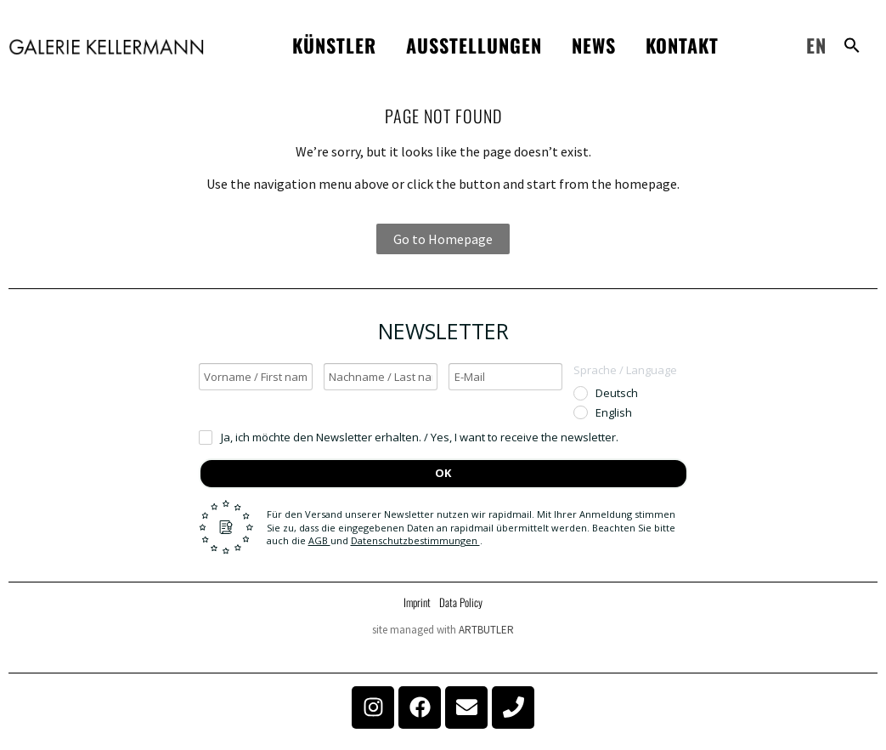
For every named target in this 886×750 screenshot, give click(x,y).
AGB (319, 540)
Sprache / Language (625, 370)
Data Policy (461, 602)
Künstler (334, 45)
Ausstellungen (474, 45)
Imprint (417, 602)
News (594, 45)
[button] (852, 45)
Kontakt (682, 45)
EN (816, 45)
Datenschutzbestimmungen (415, 540)
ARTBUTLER (486, 629)
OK (443, 472)
